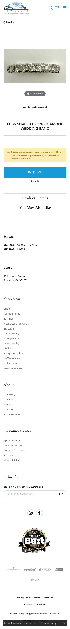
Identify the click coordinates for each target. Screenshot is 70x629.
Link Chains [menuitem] (10, 363)
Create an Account (14, 450)
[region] (35, 66)
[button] (50, 7)
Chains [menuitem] (8, 348)
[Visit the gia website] (35, 580)
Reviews (8, 404)
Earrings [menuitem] (8, 318)
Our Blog (9, 409)
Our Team (9, 399)
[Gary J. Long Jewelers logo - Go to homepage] (16, 7)
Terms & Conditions (43, 597)
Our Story (9, 394)
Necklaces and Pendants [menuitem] (18, 323)
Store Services (12, 414)
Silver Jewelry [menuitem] (11, 333)
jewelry (10, 22)
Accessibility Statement (35, 604)
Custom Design (13, 445)
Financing (9, 455)
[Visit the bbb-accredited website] (59, 569)
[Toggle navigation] (64, 8)
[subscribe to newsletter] (61, 494)
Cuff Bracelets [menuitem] (12, 358)
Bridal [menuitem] (7, 308)
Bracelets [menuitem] (9, 328)
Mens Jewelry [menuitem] (11, 343)
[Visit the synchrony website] (45, 569)
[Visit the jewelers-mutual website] (30, 569)
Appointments (12, 440)
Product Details (35, 198)
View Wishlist (11, 460)
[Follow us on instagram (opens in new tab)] (30, 512)
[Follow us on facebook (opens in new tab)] (39, 512)
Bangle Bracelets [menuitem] (14, 353)
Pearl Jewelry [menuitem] (11, 338)
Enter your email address (23, 486)
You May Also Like (35, 208)
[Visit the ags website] (13, 569)
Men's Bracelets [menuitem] (13, 368)
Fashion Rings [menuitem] (12, 313)
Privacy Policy (23, 597)
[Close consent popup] (64, 623)
